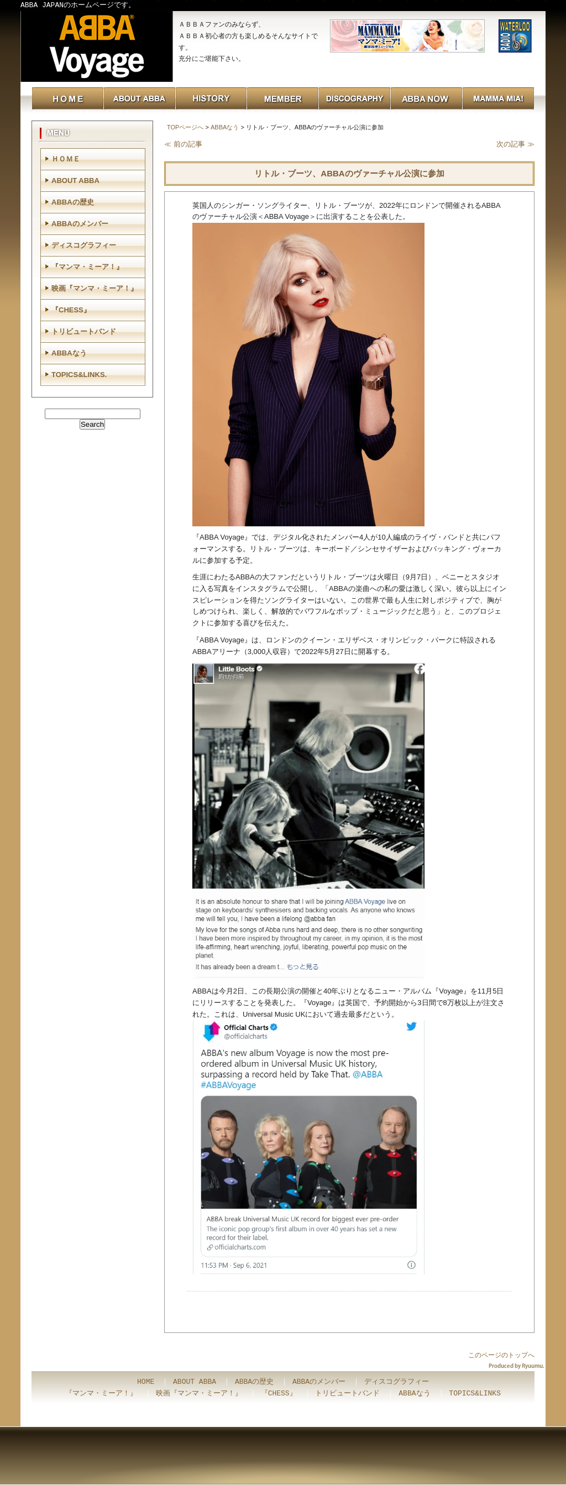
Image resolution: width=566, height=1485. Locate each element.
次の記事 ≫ (515, 144)
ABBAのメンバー (79, 223)
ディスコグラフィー (83, 245)
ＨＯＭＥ (65, 159)
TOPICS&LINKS (475, 1394)
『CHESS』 (71, 310)
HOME (145, 1382)
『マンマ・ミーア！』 (87, 267)
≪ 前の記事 (183, 144)
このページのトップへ (501, 1355)
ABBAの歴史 (72, 202)
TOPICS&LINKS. (79, 374)
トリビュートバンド (83, 331)
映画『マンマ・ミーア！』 (94, 288)
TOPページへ (185, 127)
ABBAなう (225, 127)
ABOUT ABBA (75, 180)
